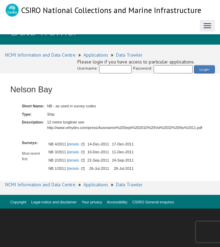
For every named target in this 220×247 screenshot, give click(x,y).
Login (204, 69)
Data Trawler (129, 55)
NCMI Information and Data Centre (40, 55)
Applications (95, 55)
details (73, 144)
